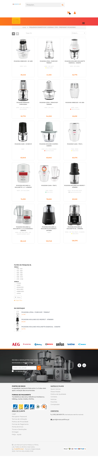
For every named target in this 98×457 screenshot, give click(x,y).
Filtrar (18, 298)
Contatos (54, 397)
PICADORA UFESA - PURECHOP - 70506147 (35, 313)
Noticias (53, 400)
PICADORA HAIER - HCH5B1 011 (23, 144)
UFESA (19, 294)
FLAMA (19, 284)
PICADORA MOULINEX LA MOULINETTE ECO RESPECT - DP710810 (49, 229)
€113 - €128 (20, 280)
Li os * (21, 372)
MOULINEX (20, 290)
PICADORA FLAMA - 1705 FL (75, 144)
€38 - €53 (19, 269)
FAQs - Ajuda (16, 435)
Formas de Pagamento (20, 425)
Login (14, 415)
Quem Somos (55, 390)
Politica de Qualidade (58, 395)
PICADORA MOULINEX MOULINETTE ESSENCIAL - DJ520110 (40, 327)
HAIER (19, 286)
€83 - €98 (20, 276)
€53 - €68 (19, 271)
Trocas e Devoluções (19, 430)
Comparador (55, 405)
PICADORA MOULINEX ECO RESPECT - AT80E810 (37, 320)
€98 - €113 (20, 278)
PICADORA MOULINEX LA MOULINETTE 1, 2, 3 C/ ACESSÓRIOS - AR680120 (23, 229)
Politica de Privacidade (20, 422)
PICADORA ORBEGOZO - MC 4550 (74, 102)
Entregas (15, 433)
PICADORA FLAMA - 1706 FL (49, 186)
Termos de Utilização (19, 420)
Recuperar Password (19, 417)
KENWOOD (20, 288)
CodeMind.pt (19, 450)
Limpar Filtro (18, 301)
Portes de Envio (17, 428)
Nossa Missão (55, 392)
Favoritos (54, 403)
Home (24, 27)
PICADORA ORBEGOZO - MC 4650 (23, 61)
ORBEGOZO (20, 292)
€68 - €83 (20, 274)
